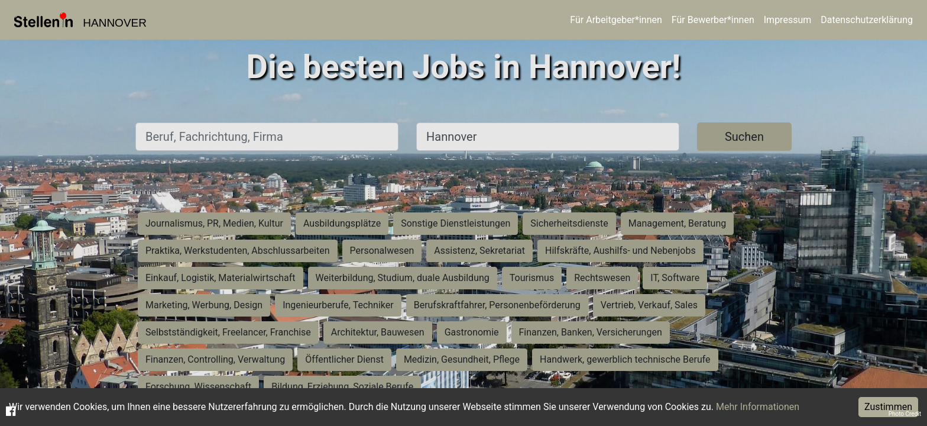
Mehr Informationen (757, 406)
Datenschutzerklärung (867, 19)
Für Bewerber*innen (713, 19)
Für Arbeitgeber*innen (616, 19)
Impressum (788, 19)
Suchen (744, 137)
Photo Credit (905, 414)
